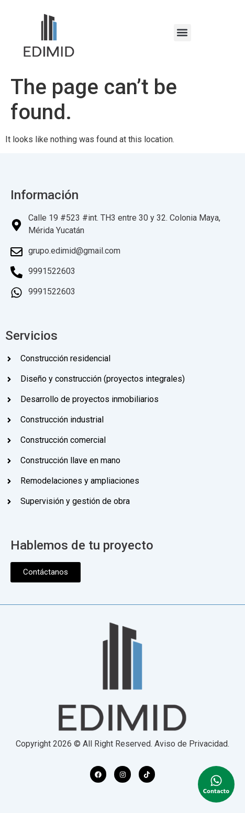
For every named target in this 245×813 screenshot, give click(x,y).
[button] (182, 32)
